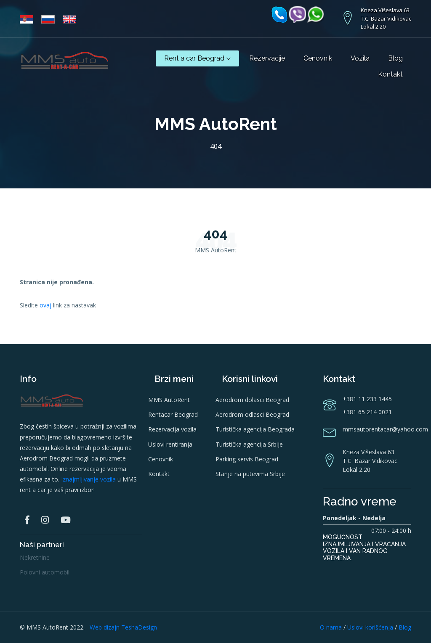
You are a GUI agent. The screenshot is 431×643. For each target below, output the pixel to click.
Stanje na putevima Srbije (250, 474)
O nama (331, 627)
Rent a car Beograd (197, 58)
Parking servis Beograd (247, 459)
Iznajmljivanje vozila (88, 479)
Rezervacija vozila (172, 429)
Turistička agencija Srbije (249, 444)
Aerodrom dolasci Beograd (252, 400)
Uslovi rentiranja (170, 444)
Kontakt (390, 74)
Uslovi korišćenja (370, 627)
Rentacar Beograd (173, 414)
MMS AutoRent (169, 400)
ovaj (45, 305)
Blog (395, 58)
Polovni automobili (45, 572)
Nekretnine (35, 557)
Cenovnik (317, 58)
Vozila (360, 58)
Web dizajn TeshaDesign (123, 627)
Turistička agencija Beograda (255, 429)
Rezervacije (267, 58)
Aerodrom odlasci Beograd (252, 414)
